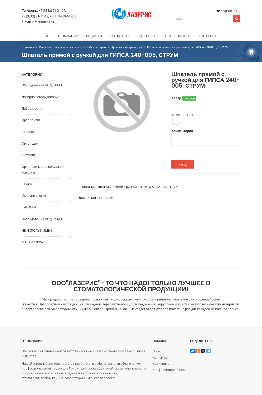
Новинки (94, 36)
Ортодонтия (31, 120)
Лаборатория (96, 47)
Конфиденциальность (169, 358)
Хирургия (29, 155)
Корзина (230, 10)
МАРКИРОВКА (32, 242)
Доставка (147, 36)
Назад (182, 164)
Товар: (176, 98)
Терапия (28, 132)
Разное (27, 184)
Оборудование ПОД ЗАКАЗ (42, 85)
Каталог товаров (52, 47)
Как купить (161, 352)
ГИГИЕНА (29, 207)
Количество (182, 115)
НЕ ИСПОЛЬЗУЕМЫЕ (37, 230)
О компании (67, 36)
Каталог (75, 47)
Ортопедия (30, 143)
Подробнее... (231, 297)
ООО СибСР (105, 388)
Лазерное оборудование (40, 97)
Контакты (207, 36)
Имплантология (34, 195)
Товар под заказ (177, 36)
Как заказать (120, 36)
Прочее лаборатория (127, 47)
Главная (28, 47)
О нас (157, 340)
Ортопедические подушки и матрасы (43, 169)
